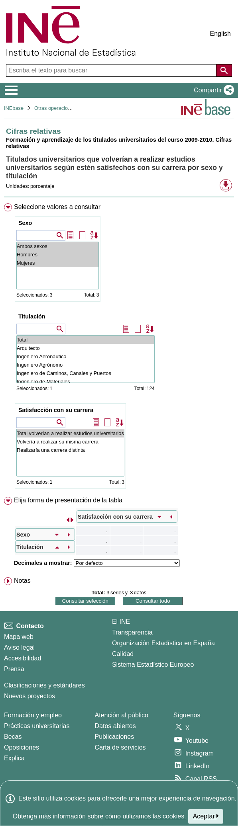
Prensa (14, 669)
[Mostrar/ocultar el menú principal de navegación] (11, 90)
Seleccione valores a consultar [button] (57, 206)
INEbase (14, 108)
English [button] (220, 33)
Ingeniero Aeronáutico (85, 356)
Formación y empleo (33, 715)
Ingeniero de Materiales (85, 381)
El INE (121, 621)
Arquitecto (85, 348)
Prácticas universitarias (37, 726)
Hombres (57, 254)
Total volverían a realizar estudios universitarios (70, 433)
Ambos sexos (57, 246)
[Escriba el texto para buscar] (112, 70)
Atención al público (121, 715)
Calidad (123, 653)
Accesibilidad (22, 658)
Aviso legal (19, 647)
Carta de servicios (120, 747)
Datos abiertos (115, 726)
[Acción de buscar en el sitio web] (224, 70)
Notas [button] (22, 580)
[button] (212, 90)
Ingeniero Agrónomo (85, 365)
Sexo (25, 223)
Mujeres (57, 263)
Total (85, 340)
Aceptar (206, 816)
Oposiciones (21, 747)
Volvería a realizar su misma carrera (70, 441)
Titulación (31, 316)
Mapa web (18, 636)
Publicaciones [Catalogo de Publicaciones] (114, 736)
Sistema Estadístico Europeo (153, 664)
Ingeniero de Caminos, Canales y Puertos (85, 373)
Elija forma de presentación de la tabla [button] (68, 500)
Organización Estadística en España (163, 643)
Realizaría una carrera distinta (70, 450)
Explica (14, 758)
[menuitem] (119, 348)
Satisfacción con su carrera (55, 410)
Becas (13, 736)
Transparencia (132, 632)
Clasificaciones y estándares (44, 685)
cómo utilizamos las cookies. (145, 816)
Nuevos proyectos (29, 696)
